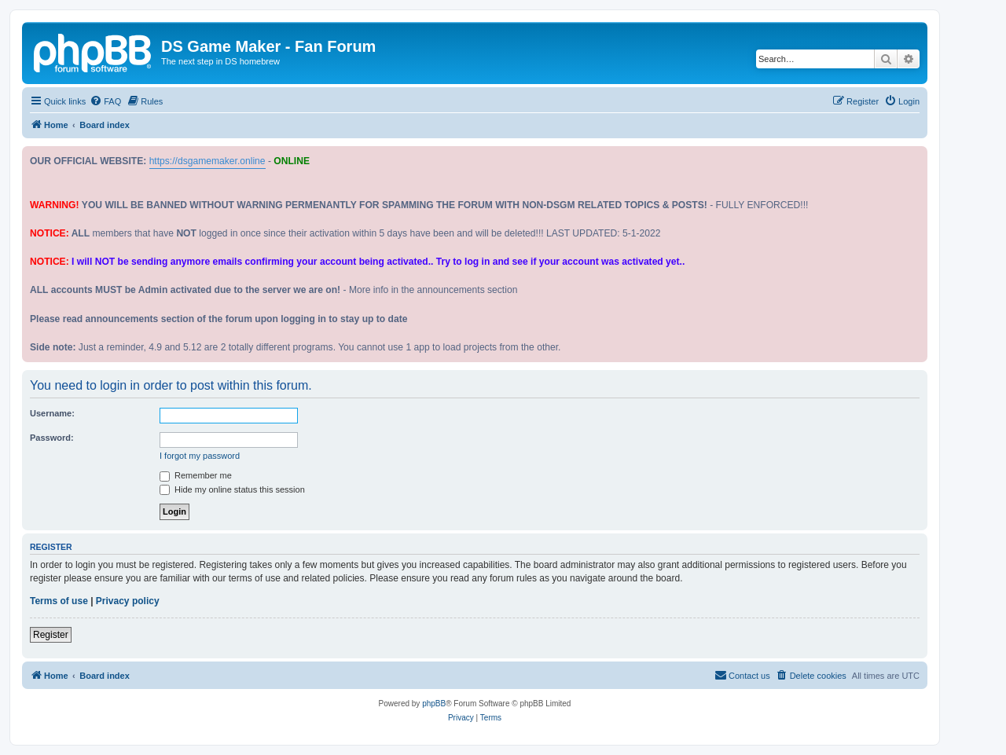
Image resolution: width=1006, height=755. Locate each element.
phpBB (434, 703)
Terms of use (59, 601)
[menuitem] (105, 101)
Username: (52, 413)
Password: (52, 437)
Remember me (196, 475)
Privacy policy (128, 601)
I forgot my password (200, 455)
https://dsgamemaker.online (207, 161)
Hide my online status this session (232, 489)
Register (50, 634)
